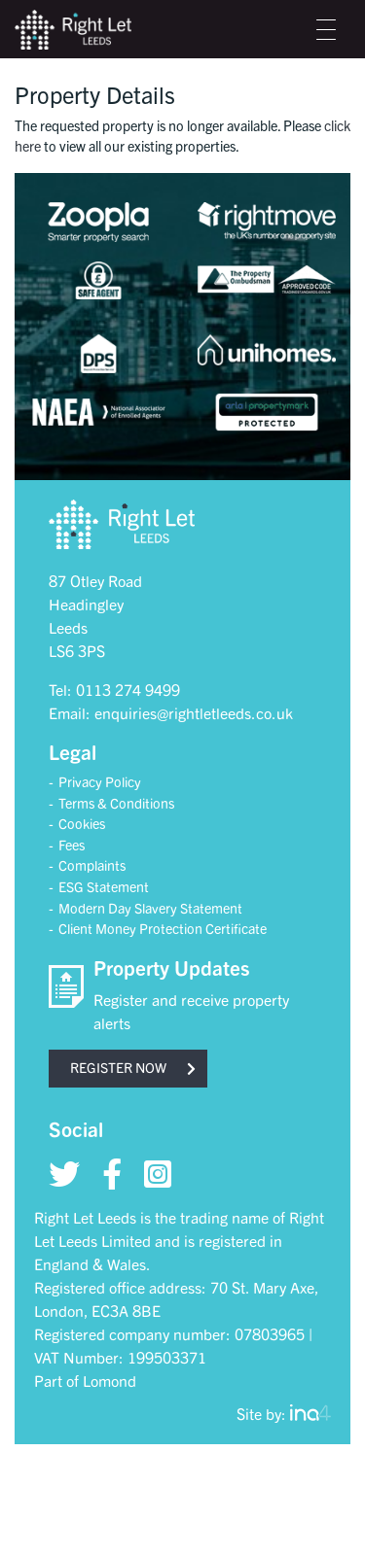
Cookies (81, 823)
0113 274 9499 (128, 689)
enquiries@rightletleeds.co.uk (193, 712)
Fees (71, 844)
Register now (133, 1067)
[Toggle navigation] (326, 29)
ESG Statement (103, 886)
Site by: (284, 1413)
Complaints (92, 865)
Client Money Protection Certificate (162, 928)
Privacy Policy (99, 781)
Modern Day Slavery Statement (150, 907)
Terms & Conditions (116, 803)
